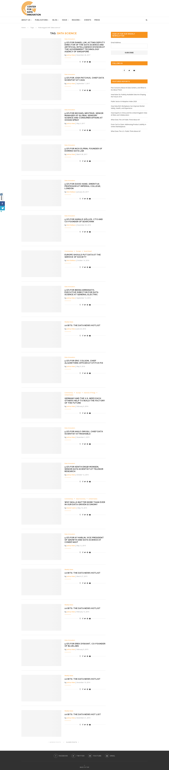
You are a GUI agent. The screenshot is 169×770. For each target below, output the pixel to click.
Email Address (116, 42)
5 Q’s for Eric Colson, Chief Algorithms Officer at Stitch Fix (84, 362)
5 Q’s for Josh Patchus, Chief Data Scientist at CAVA (84, 79)
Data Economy (81, 499)
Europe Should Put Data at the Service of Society (83, 256)
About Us (25, 20)
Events (87, 20)
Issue (64, 20)
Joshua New (71, 55)
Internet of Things (89, 393)
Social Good (88, 251)
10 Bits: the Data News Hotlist (82, 325)
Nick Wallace (71, 192)
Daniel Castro (71, 508)
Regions (76, 20)
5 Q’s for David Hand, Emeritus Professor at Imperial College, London (83, 186)
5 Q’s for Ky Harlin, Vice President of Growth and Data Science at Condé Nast (84, 539)
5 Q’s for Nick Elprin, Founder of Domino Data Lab (83, 149)
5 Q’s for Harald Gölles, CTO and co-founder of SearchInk (84, 220)
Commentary (69, 251)
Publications (41, 20)
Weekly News (69, 322)
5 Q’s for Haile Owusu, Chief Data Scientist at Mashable (84, 432)
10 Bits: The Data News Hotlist (82, 573)
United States (69, 395)
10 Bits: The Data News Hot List (83, 714)
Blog (54, 20)
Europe (78, 251)
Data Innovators (70, 39)
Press (97, 20)
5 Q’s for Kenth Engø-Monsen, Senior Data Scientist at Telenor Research (84, 469)
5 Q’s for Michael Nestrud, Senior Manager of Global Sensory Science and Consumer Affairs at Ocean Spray (84, 116)
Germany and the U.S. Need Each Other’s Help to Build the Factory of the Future (85, 400)
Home (23, 27)
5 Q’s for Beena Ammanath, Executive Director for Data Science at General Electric (81, 292)
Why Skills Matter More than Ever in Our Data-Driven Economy (85, 503)
